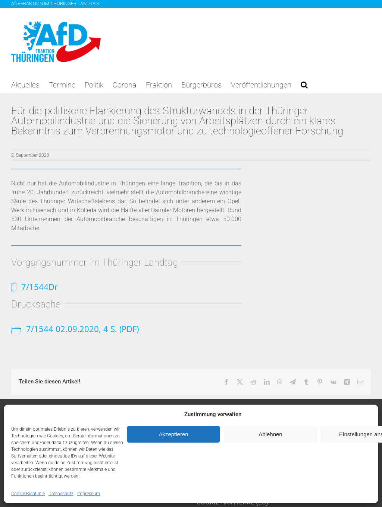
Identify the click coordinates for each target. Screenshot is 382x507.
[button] (304, 84)
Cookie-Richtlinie (28, 493)
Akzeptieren (173, 434)
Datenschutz (60, 493)
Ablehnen (270, 434)
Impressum (88, 493)
